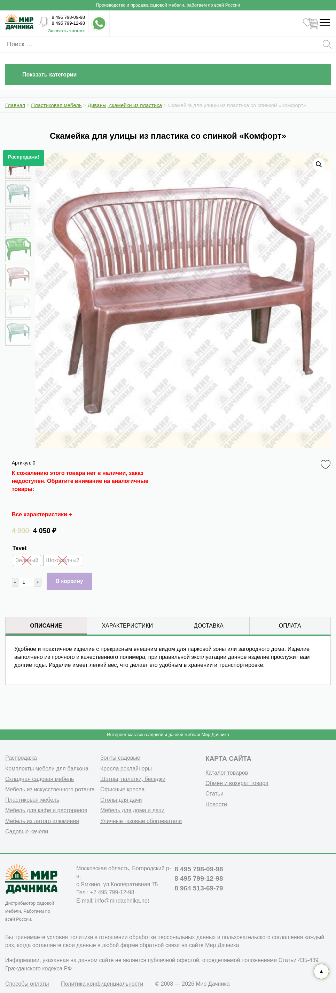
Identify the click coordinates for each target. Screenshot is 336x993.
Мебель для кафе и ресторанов (46, 810)
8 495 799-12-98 (68, 23)
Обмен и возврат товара (236, 783)
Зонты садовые (120, 758)
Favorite (327, 465)
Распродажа (21, 758)
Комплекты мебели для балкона (46, 769)
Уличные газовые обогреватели (141, 821)
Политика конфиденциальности (102, 984)
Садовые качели (26, 831)
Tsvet (20, 548)
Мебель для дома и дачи (132, 810)
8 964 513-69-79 (198, 888)
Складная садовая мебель (39, 779)
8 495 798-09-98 (68, 17)
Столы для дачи (121, 800)
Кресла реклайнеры (126, 769)
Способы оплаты (27, 984)
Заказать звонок (66, 30)
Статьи (214, 794)
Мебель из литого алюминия (42, 821)
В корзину (69, 581)
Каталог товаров (226, 773)
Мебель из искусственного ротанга (50, 789)
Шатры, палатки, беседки (132, 779)
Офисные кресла (122, 789)
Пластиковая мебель (32, 800)
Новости (216, 804)
